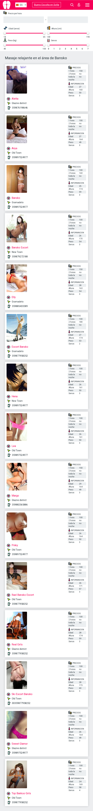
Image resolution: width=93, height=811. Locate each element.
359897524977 (20, 157)
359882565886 (20, 504)
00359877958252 (21, 703)
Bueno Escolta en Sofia (46, 4)
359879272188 (20, 256)
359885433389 (20, 306)
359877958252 (20, 355)
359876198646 (20, 107)
